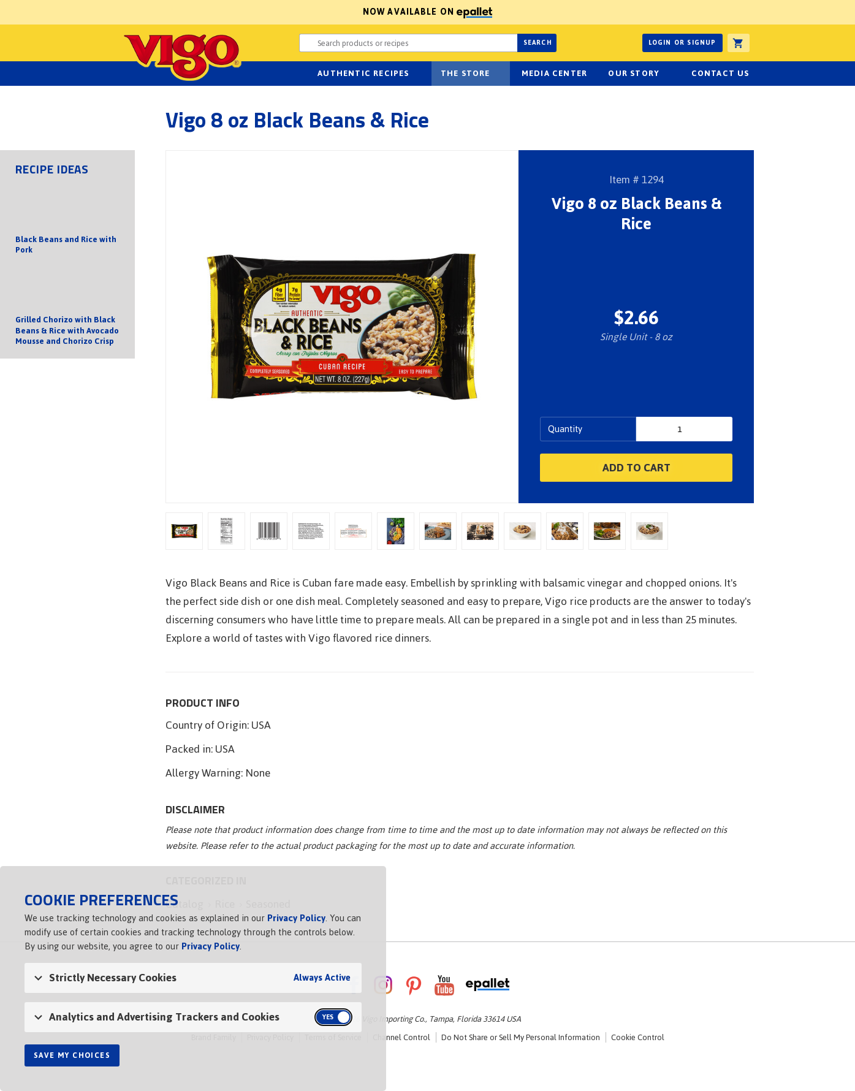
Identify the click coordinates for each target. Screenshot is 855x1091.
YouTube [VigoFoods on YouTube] (444, 985)
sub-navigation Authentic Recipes (416, 73)
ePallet (487, 985)
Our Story (633, 73)
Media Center (554, 73)
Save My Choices (72, 1055)
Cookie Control (637, 1037)
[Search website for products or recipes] (408, 43)
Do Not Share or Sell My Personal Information (520, 1037)
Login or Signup (682, 42)
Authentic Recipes (363, 73)
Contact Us (720, 73)
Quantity (565, 429)
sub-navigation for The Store (497, 73)
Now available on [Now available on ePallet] (246, 12)
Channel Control (401, 1037)
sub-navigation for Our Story (666, 73)
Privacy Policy (296, 918)
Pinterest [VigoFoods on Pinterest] (413, 985)
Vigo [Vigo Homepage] (166, 56)
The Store (465, 73)
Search (537, 42)
